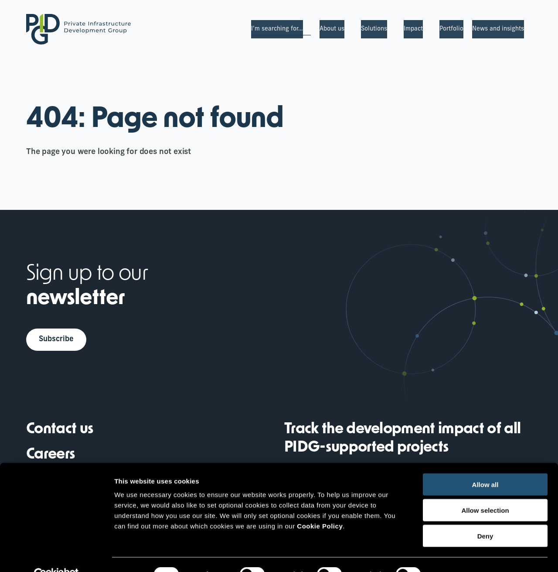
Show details (457, 554)
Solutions (374, 29)
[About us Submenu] (348, 29)
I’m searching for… (277, 29)
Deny (485, 516)
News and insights (498, 29)
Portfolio (451, 29)
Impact (413, 29)
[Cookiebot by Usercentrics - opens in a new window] (56, 555)
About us (332, 29)
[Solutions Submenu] (391, 29)
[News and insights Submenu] (528, 29)
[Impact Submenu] (427, 29)
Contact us (59, 430)
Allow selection (485, 490)
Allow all (485, 465)
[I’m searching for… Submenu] (307, 29)
